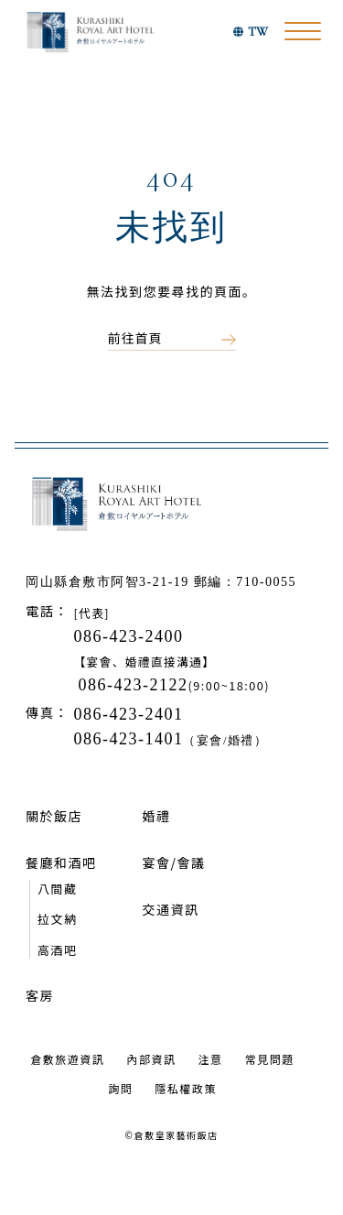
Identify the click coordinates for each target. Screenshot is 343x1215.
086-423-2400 (128, 636)
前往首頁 (135, 338)
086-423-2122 (133, 685)
